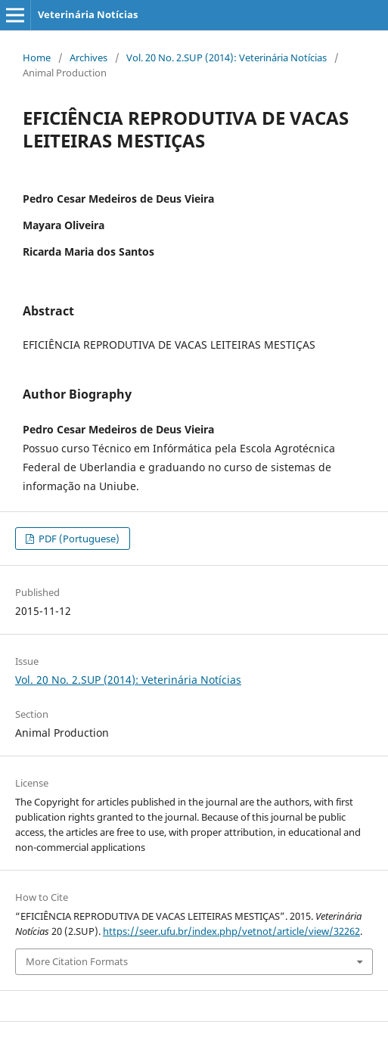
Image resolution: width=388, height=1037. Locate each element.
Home (37, 57)
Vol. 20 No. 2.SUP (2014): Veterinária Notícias (226, 57)
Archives (88, 57)
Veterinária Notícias (88, 14)
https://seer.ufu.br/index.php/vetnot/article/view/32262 (231, 931)
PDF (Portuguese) (78, 538)
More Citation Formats (77, 961)
